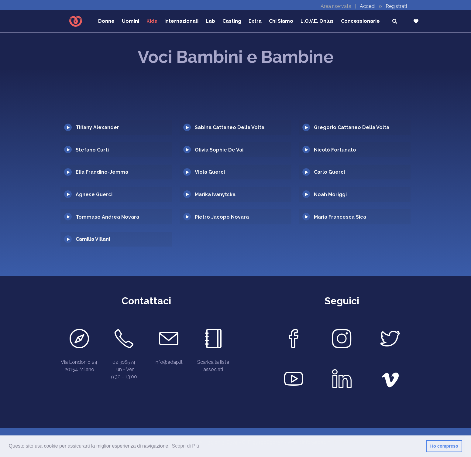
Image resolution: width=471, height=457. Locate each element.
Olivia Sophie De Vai (219, 150)
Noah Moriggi (330, 194)
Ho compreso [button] (444, 446)
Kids (151, 21)
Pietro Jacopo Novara (222, 217)
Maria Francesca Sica (340, 217)
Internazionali (181, 21)
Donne (106, 21)
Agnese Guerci (94, 194)
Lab (210, 21)
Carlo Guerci (329, 172)
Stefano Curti (92, 150)
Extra (255, 21)
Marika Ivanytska (215, 194)
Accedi (368, 6)
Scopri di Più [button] (185, 445)
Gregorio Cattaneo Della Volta (351, 127)
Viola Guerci (210, 172)
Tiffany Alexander (97, 127)
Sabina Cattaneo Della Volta (229, 127)
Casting (231, 21)
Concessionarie (360, 21)
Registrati (396, 6)
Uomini (130, 21)
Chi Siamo (281, 21)
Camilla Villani (93, 239)
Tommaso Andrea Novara (107, 217)
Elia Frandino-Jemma (102, 172)
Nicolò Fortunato (335, 150)
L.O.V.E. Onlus (317, 21)
